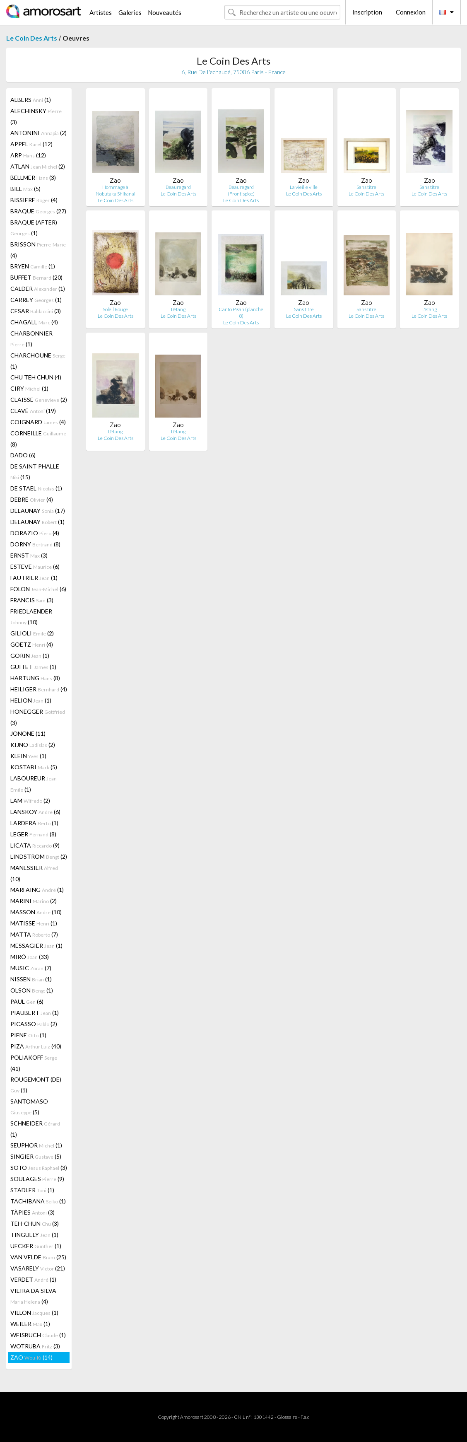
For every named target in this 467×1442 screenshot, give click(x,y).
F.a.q (305, 1417)
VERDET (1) (33, 1279)
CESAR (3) (35, 310)
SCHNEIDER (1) (35, 1129)
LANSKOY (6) (35, 811)
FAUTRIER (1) (34, 577)
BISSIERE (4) (34, 199)
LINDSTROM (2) (38, 856)
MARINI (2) (33, 900)
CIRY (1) (29, 388)
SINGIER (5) (35, 1156)
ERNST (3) (29, 555)
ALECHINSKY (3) (36, 116)
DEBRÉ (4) (31, 499)
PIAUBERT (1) (34, 1012)
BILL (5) (25, 188)
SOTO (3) (38, 1167)
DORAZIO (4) (34, 532)
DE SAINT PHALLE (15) (34, 472)
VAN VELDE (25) (38, 1257)
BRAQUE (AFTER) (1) (33, 228)
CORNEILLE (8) (38, 439)
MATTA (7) (34, 934)
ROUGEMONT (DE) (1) (35, 1085)
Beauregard (178, 187)
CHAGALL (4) (34, 322)
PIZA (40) (35, 1046)
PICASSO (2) (33, 1023)
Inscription (367, 12)
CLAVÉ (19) (33, 410)
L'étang (178, 309)
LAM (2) (30, 800)
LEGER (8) (33, 834)
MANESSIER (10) (34, 873)
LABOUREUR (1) (34, 784)
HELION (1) (30, 700)
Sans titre (366, 187)
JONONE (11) (28, 733)
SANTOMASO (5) (29, 1107)
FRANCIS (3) (31, 600)
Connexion (411, 12)
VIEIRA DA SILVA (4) (33, 1296)
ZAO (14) (31, 1357)
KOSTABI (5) (33, 767)
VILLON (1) (34, 1312)
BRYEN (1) (32, 266)
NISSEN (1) (31, 979)
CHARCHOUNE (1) (37, 361)
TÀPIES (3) (32, 1212)
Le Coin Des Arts (31, 38)
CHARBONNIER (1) (31, 339)
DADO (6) (23, 455)
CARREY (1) (36, 299)
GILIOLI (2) (32, 633)
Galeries (130, 12)
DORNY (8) (35, 544)
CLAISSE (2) (38, 399)
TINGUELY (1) (34, 1234)
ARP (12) (28, 155)
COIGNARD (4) (38, 421)
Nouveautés (164, 12)
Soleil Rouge (115, 309)
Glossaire (287, 1417)
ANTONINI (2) (38, 132)
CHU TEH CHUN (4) (35, 377)
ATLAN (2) (37, 166)
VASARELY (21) (37, 1268)
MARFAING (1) (37, 889)
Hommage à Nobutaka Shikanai (115, 190)
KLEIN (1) (28, 755)
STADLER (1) (32, 1189)
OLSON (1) (31, 990)
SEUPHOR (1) (36, 1145)
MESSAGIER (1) (36, 945)
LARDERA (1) (34, 822)
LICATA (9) (35, 845)
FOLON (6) (38, 588)
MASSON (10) (36, 911)
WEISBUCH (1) (38, 1334)
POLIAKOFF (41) (33, 1063)
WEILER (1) (30, 1323)
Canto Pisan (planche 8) (241, 312)
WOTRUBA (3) (35, 1346)
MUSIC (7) (30, 967)
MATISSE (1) (33, 923)
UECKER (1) (35, 1245)
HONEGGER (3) (37, 717)
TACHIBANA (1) (38, 1201)
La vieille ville (304, 187)
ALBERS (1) (30, 99)
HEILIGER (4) (38, 689)
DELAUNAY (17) (37, 510)
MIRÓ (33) (29, 956)
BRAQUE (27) (38, 211)
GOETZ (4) (31, 644)
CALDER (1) (37, 288)
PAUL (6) (26, 1001)
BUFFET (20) (36, 277)
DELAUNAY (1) (37, 521)
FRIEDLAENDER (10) (31, 617)
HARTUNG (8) (35, 677)
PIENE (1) (28, 1035)
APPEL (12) (31, 143)
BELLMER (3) (33, 177)
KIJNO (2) (32, 744)
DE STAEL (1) (36, 488)
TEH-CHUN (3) (34, 1223)
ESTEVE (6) (35, 566)
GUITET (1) (33, 666)
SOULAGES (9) (37, 1178)
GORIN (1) (29, 655)
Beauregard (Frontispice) (241, 190)
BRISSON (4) (38, 250)
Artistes (100, 12)
